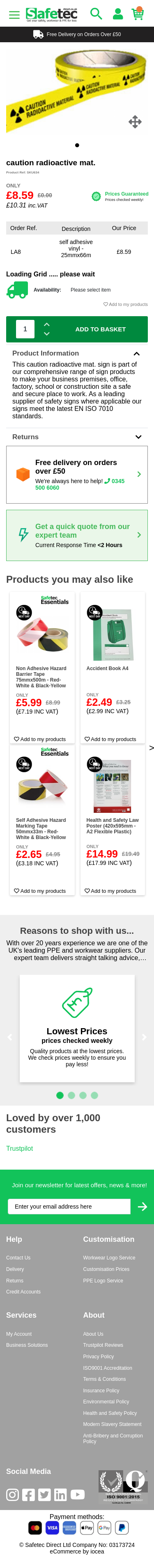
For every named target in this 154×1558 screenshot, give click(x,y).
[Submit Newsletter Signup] (142, 1206)
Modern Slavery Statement (112, 1424)
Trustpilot (19, 1148)
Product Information (77, 353)
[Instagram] (14, 1496)
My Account (19, 1334)
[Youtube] (79, 1496)
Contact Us (18, 1258)
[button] (9, 1037)
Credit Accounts (23, 1292)
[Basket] (139, 14)
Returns (77, 437)
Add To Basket (100, 329)
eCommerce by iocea (77, 1551)
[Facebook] (30, 1496)
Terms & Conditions (104, 1379)
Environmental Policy (106, 1402)
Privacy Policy (98, 1357)
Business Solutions (27, 1345)
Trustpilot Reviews (103, 1345)
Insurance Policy (101, 1391)
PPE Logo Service (103, 1281)
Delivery (15, 1269)
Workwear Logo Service (109, 1258)
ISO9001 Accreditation (107, 1368)
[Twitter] (46, 1496)
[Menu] (14, 15)
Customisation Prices (106, 1269)
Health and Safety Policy (110, 1413)
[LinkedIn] (62, 1496)
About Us (93, 1334)
